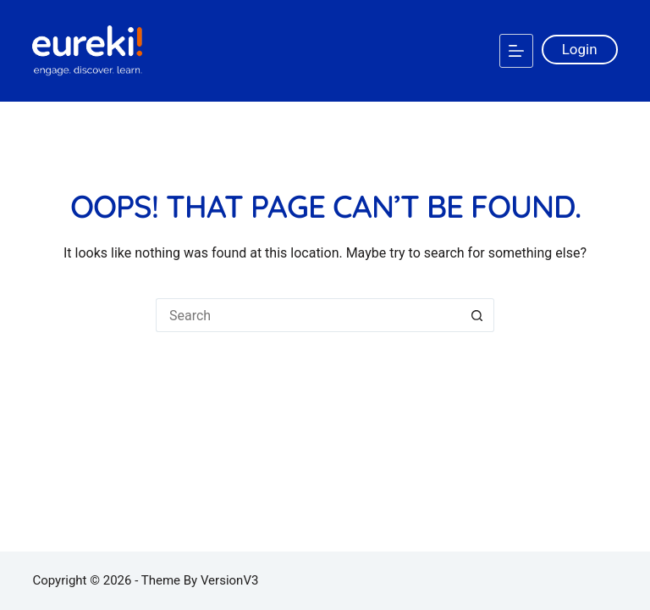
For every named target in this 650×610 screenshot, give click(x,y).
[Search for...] (308, 315)
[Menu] (516, 51)
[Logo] (87, 50)
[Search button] (477, 315)
